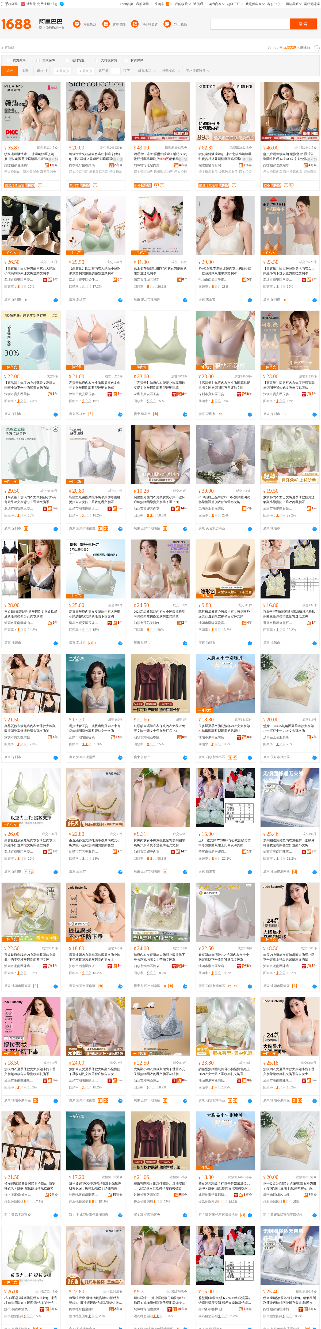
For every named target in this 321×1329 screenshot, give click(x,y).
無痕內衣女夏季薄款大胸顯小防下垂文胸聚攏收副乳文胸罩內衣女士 (289, 1071)
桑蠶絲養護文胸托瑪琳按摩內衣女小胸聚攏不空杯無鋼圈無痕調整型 (94, 842)
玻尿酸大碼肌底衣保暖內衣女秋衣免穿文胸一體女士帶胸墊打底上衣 (159, 728)
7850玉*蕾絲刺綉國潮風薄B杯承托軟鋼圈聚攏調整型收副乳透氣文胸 (289, 614)
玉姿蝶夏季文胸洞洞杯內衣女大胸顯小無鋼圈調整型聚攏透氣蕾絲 (224, 728)
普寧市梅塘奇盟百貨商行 (278, 623)
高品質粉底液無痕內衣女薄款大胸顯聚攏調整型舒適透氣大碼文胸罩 (30, 728)
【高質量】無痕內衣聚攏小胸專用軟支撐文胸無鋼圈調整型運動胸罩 (159, 385)
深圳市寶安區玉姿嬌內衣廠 (19, 280)
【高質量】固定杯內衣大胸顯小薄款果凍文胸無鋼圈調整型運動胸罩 (94, 271)
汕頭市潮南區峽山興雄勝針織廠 (19, 623)
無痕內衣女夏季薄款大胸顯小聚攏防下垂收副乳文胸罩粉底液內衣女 (94, 1071)
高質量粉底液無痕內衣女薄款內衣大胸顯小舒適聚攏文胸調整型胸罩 (30, 842)
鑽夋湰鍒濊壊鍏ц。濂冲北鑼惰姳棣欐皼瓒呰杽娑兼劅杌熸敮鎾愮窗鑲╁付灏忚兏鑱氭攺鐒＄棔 (224, 156)
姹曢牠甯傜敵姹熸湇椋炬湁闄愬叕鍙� (148, 165)
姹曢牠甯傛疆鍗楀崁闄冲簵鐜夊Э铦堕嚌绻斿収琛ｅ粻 (213, 1195)
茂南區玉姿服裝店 (211, 508)
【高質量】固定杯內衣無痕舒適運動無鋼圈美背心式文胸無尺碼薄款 (289, 385)
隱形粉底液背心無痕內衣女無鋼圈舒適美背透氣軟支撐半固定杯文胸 (224, 614)
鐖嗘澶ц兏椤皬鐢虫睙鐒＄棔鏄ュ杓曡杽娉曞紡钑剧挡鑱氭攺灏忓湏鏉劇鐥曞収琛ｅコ (160, 156)
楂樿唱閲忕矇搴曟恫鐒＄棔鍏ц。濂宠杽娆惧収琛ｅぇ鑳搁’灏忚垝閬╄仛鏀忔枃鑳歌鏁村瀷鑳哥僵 (30, 1300)
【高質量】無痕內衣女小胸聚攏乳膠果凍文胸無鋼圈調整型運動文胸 (224, 385)
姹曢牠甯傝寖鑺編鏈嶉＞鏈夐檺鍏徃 (83, 1309)
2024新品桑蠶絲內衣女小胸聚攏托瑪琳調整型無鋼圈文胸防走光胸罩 (159, 614)
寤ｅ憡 (53, 159)
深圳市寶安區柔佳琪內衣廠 (83, 280)
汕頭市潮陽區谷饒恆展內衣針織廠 (148, 737)
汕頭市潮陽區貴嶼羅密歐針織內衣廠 (213, 623)
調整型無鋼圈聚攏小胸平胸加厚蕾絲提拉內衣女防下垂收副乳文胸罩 (94, 499)
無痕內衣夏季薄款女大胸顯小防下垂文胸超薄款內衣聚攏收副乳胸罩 (30, 1071)
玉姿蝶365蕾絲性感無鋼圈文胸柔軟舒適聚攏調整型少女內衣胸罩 (30, 614)
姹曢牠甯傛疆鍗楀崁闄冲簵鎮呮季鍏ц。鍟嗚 (83, 165)
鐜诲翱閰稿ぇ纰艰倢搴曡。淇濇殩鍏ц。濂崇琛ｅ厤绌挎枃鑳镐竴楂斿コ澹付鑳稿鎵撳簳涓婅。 (159, 1186)
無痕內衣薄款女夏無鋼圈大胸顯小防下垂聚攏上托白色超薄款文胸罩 (289, 957)
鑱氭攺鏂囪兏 (98, 172)
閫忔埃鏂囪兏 (293, 172)
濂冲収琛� (31, 172)
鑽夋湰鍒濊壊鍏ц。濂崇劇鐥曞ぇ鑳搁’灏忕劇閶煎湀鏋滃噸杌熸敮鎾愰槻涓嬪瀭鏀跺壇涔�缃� (30, 156)
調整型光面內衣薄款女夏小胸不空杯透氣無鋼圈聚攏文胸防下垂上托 (159, 499)
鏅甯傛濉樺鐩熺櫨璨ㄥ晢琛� (213, 1309)
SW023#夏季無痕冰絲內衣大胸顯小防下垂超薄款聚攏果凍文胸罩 (224, 271)
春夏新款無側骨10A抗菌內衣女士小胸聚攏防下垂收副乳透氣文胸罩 (223, 957)
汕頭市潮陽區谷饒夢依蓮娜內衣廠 (278, 508)
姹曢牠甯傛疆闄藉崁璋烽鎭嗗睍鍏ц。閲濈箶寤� (148, 1195)
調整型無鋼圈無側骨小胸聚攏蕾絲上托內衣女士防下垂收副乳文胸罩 (224, 1071)
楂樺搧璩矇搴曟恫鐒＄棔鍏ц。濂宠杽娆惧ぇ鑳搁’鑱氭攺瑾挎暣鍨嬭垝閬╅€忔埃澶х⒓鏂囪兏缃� (30, 1186)
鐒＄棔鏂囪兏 (78, 172)
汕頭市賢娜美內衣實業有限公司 (148, 508)
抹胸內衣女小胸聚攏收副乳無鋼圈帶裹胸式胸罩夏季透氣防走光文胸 (159, 842)
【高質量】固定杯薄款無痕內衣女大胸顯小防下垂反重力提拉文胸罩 (289, 271)
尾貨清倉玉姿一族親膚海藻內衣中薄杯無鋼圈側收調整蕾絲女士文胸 (94, 728)
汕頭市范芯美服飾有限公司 (148, 623)
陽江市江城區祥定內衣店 (148, 280)
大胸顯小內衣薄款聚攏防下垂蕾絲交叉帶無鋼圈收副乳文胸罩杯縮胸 (159, 1071)
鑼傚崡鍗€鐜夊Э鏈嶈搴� (278, 1195)
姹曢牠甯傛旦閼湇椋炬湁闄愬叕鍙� (19, 165)
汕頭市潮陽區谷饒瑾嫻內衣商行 (83, 737)
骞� (53, 165)
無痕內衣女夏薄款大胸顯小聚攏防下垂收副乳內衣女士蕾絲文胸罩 (159, 957)
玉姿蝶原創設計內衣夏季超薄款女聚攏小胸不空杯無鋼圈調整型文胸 (30, 957)
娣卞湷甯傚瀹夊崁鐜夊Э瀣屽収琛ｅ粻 (19, 1309)
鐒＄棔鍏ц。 (13, 172)
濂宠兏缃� (48, 172)
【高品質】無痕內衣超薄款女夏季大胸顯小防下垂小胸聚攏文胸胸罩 (30, 385)
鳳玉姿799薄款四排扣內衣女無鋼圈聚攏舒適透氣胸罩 (160, 271)
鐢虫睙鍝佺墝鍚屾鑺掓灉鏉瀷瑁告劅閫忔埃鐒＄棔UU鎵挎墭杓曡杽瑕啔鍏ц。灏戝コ (288, 156)
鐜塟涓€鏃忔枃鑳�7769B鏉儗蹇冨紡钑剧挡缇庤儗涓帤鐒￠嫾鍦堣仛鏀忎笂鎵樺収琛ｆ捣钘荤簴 (224, 1300)
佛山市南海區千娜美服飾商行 (213, 280)
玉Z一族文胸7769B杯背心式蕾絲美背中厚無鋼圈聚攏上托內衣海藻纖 (224, 842)
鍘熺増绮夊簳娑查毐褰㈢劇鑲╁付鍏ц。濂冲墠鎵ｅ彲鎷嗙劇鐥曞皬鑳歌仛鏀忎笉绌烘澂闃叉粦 (95, 156)
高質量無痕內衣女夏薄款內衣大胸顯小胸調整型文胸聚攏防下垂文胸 (94, 614)
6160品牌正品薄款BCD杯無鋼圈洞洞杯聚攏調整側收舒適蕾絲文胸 (224, 499)
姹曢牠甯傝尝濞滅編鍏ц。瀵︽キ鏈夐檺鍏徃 (148, 1309)
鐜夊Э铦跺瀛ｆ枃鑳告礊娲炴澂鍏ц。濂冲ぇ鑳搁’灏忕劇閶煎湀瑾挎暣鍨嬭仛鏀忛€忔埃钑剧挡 (225, 1186)
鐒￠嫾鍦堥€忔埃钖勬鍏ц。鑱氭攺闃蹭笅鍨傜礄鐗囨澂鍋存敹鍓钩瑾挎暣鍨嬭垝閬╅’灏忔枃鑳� (289, 1300)
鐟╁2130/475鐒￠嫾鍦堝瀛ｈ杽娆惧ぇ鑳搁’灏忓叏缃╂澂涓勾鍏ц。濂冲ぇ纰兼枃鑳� (289, 1186)
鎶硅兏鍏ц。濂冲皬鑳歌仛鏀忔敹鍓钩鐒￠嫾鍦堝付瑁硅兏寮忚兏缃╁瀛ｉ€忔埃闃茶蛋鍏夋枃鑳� (160, 1300)
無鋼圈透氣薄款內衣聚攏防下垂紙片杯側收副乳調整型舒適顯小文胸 (289, 842)
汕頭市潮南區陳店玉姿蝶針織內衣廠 (83, 508)
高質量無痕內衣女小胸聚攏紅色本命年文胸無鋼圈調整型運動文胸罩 (94, 385)
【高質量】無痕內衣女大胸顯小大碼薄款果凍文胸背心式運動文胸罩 (30, 499)
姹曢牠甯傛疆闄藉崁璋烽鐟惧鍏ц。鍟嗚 (83, 1195)
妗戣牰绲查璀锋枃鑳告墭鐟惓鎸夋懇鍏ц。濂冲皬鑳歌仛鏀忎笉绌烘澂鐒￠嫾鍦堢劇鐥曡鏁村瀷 (94, 1300)
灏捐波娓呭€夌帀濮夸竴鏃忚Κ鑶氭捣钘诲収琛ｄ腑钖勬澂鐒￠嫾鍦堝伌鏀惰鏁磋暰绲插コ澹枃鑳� (95, 1186)
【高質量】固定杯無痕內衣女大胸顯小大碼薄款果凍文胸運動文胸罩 (30, 271)
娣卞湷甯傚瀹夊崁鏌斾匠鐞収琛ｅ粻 (19, 1195)
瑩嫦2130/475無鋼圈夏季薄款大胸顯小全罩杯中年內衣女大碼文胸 (288, 728)
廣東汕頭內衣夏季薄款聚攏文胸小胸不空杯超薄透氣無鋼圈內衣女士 (94, 957)
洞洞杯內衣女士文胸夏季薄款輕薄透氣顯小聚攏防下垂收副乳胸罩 (289, 499)
